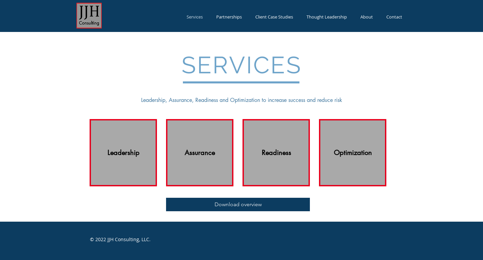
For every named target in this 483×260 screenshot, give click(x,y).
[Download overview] (238, 204)
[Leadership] (123, 152)
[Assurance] (199, 152)
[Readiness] (276, 152)
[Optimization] (352, 152)
